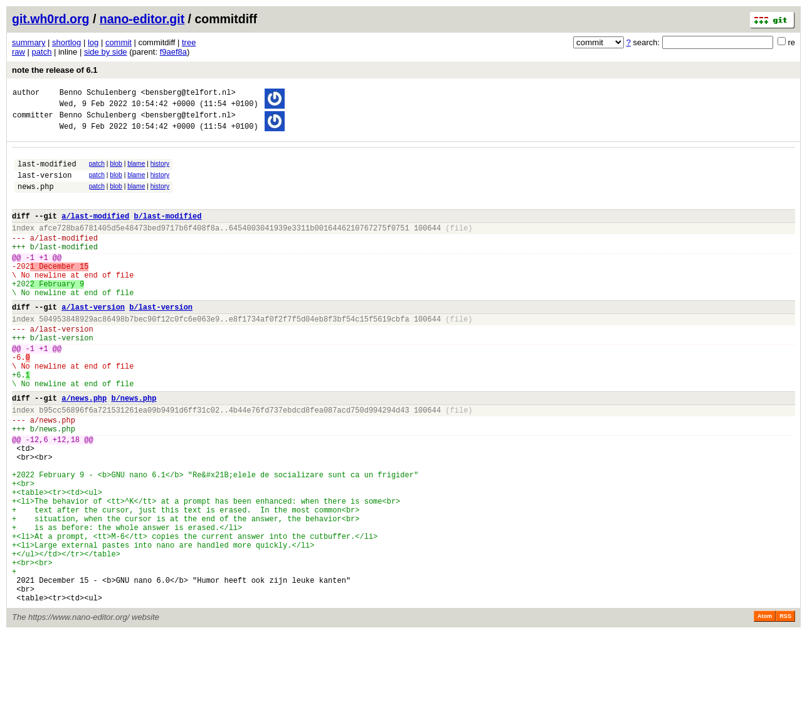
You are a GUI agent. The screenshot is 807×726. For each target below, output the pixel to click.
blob (116, 171)
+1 (43, 281)
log (93, 42)
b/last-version (161, 340)
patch (42, 52)
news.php (36, 199)
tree (189, 42)
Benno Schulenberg (98, 94)
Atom (764, 708)
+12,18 (66, 497)
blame (136, 171)
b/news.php (133, 448)
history (159, 171)
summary (28, 42)
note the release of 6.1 (55, 70)
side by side (105, 52)
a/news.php (84, 448)
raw (18, 52)
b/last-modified (167, 232)
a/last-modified (95, 232)
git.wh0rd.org (51, 19)
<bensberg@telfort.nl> (187, 94)
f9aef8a (173, 52)
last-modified (47, 173)
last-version (44, 186)
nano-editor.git (142, 19)
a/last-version (93, 340)
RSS (785, 708)
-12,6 (37, 497)
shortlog (66, 42)
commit (118, 42)
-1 (30, 281)
